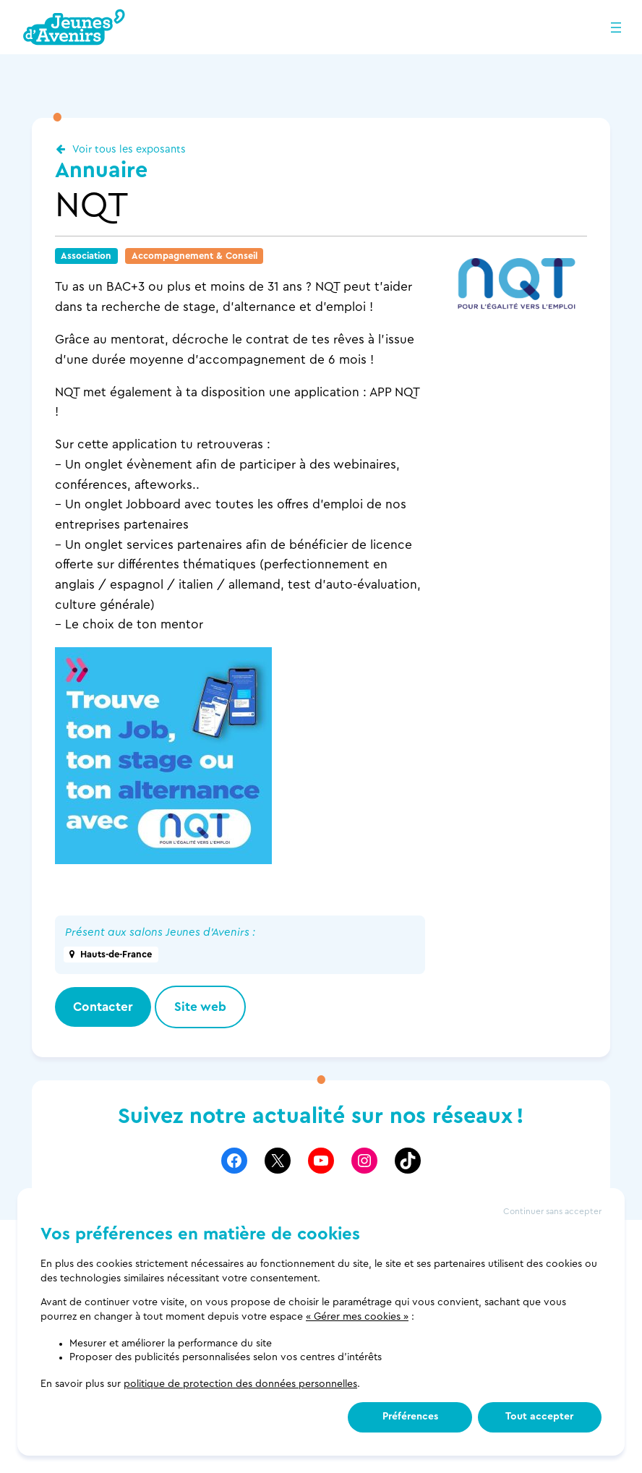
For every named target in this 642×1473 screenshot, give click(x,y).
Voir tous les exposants (129, 149)
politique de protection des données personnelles (240, 1384)
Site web (200, 1007)
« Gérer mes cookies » (357, 1317)
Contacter (103, 1007)
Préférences (410, 1417)
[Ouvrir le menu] (616, 27)
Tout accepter (539, 1417)
